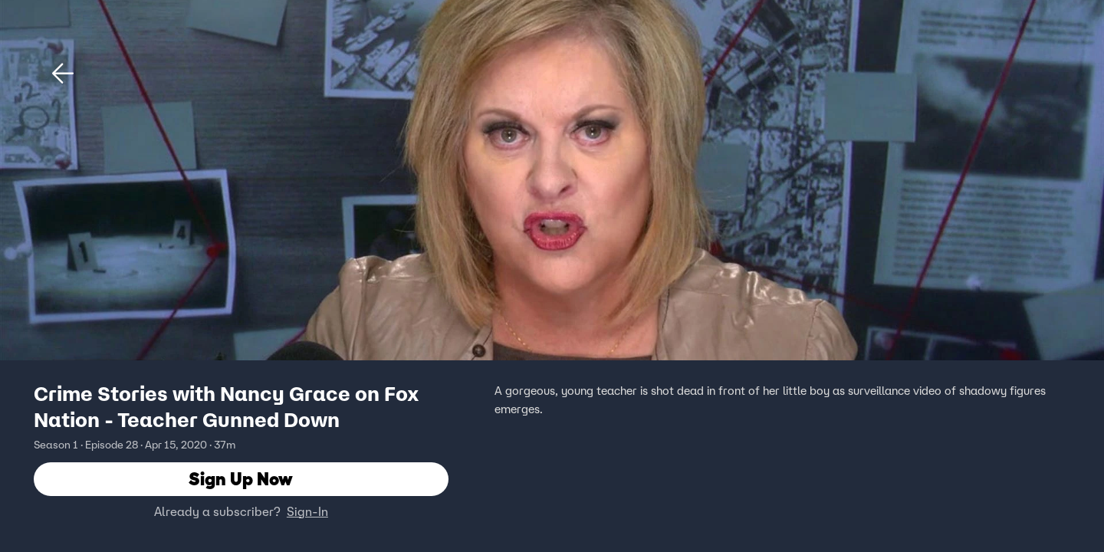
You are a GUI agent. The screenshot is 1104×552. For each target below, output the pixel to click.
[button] (63, 73)
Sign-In (307, 511)
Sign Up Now (241, 478)
